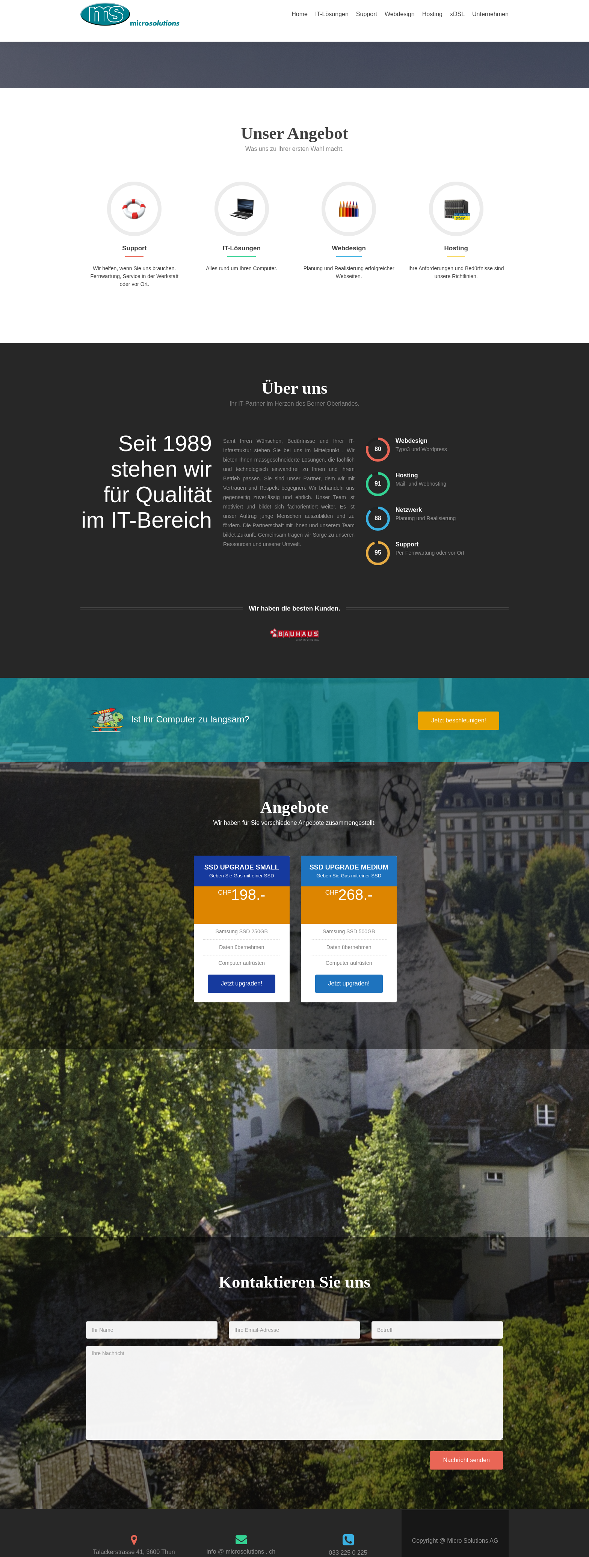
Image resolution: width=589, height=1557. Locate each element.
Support (366, 14)
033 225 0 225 (348, 1539)
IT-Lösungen (332, 14)
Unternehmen (490, 14)
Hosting (432, 14)
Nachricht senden (466, 1447)
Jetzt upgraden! (241, 970)
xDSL (457, 14)
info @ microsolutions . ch (241, 1538)
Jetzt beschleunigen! (458, 707)
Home (299, 14)
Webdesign (400, 14)
